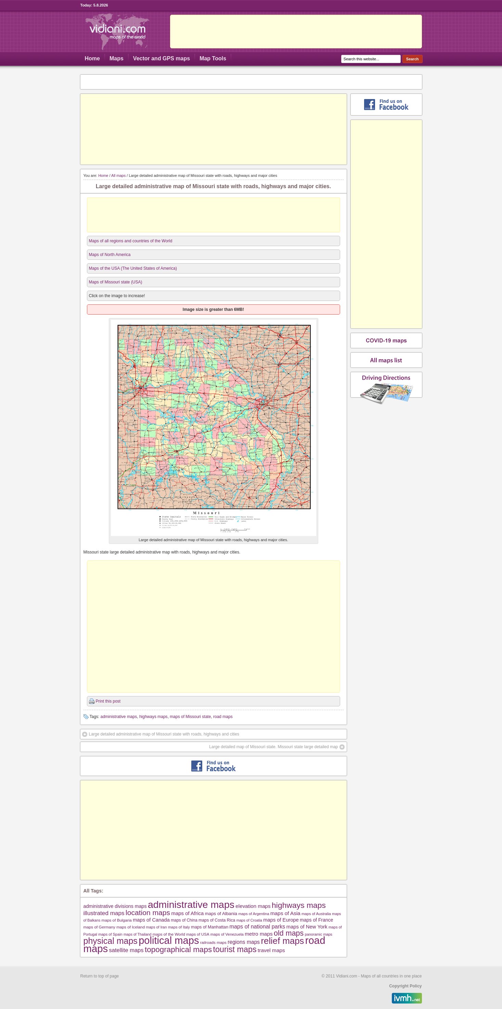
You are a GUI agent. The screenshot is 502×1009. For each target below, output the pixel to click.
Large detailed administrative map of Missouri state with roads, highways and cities (164, 734)
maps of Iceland (130, 927)
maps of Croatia (249, 920)
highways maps (153, 716)
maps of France (316, 920)
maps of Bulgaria (117, 920)
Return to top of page (99, 976)
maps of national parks (257, 926)
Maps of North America (110, 254)
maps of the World (169, 934)
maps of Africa (187, 913)
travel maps (271, 950)
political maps (169, 940)
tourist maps (234, 949)
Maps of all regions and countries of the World (130, 241)
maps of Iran (156, 927)
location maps (148, 912)
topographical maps (178, 949)
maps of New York (306, 926)
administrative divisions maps (115, 906)
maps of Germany (99, 927)
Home (92, 58)
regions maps (244, 942)
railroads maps (213, 942)
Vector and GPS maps (161, 58)
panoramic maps (318, 934)
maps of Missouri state (190, 716)
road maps (223, 716)
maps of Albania (221, 913)
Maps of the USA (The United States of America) (133, 268)
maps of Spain (110, 934)
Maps (117, 58)
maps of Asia (285, 913)
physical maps (110, 941)
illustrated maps (104, 913)
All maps (118, 175)
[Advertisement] (296, 31)
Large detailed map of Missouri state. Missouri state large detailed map (273, 746)
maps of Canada (151, 920)
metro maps (259, 934)
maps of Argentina (254, 914)
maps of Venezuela (227, 934)
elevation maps (252, 906)
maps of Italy (179, 927)
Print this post (108, 701)
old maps (289, 933)
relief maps (282, 941)
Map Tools (212, 58)
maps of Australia (316, 914)
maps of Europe (281, 920)
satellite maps (126, 950)
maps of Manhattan (209, 926)
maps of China (184, 920)
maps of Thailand (138, 934)
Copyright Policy (405, 986)
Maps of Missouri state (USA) (115, 282)
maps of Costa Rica (216, 920)
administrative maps (119, 716)
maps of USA (197, 934)
